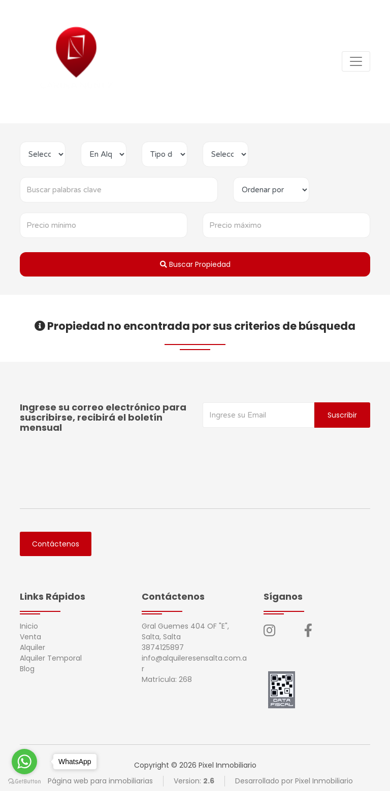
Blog (27, 669)
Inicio (29, 626)
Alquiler (32, 647)
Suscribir (342, 415)
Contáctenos (55, 544)
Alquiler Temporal (51, 658)
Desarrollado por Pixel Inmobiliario (294, 781)
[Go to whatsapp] (24, 761)
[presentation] (280, 448)
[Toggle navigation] (356, 61)
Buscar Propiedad (195, 264)
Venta (30, 637)
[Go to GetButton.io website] (24, 781)
